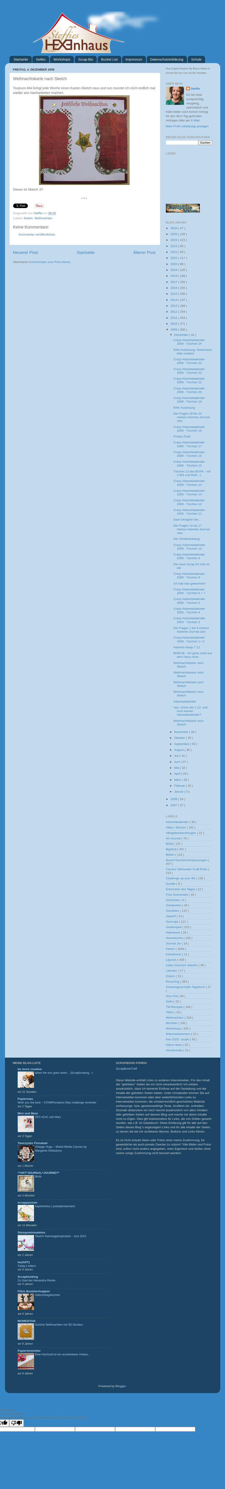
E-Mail (195, 120)
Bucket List (109, 59)
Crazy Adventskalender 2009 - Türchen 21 (189, 380)
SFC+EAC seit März (48, 1117)
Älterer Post (144, 252)
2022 (174, 252)
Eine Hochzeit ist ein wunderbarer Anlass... (62, 1354)
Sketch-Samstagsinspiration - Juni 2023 (60, 1236)
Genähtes (173, 910)
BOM (170, 843)
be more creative (30, 1069)
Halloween (173, 932)
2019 (174, 270)
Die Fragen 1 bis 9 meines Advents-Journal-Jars (191, 629)
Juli (177, 755)
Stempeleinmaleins (31, 1232)
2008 (174, 799)
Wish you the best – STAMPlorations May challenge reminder (57, 1102)
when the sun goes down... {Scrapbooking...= (64, 1072)
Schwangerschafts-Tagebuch (186, 987)
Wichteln (172, 1023)
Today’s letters (27, 1266)
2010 (174, 323)
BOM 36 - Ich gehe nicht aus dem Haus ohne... (192, 655)
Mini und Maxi (28, 1113)
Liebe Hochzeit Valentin (182, 965)
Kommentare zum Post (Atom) (49, 262)
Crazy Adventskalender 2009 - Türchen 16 (189, 453)
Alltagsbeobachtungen (181, 833)
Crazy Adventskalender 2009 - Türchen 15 (189, 463)
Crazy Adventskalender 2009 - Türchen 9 (189, 556)
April (177, 773)
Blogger (120, 1386)
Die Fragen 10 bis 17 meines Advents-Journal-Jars (191, 529)
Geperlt (171, 916)
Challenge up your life (181, 878)
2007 (174, 805)
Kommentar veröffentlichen (37, 234)
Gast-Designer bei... (187, 519)
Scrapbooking (28, 1276)
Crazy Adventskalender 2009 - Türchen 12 (189, 502)
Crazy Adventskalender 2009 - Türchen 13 (189, 492)
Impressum (134, 59)
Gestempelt (174, 927)
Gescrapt (172, 921)
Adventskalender (184, 701)
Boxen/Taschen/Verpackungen (187, 860)
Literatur (172, 970)
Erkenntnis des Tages (181, 889)
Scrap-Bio (85, 59)
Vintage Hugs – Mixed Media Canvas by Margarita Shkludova (61, 1148)
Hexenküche (175, 938)
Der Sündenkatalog (186, 539)
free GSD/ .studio (178, 1039)
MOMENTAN (27, 1321)
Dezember (181, 335)
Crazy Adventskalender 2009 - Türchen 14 (189, 482)
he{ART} (24, 1262)
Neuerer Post (25, 252)
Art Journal (173, 838)
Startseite (21, 59)
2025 (174, 234)
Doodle (171, 883)
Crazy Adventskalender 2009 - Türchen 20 (189, 390)
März (178, 779)
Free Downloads (177, 894)
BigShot (171, 849)
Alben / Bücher (176, 827)
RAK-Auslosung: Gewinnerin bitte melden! (192, 351)
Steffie (38, 213)
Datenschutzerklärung (166, 59)
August (179, 750)
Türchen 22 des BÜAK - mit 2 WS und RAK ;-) (191, 473)
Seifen (41, 59)
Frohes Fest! (182, 436)
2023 (174, 246)
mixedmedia (174, 1050)
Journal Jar (174, 943)
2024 (174, 240)
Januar (179, 791)
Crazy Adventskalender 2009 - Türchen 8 (189, 575)
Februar (180, 785)
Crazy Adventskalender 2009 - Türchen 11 (189, 511)
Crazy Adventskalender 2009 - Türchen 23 (189, 361)
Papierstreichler (29, 1350)
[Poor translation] (16, 1423)
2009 (174, 329)
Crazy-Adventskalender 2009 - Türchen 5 (189, 600)
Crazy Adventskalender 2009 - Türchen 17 (189, 444)
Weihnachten (43, 218)
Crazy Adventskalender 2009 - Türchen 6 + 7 (189, 591)
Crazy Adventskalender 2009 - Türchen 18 (189, 428)
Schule (196, 59)
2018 (174, 276)
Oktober (180, 738)
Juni (177, 762)
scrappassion (27, 1202)
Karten (28, 218)
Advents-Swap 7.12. (187, 647)
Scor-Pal (172, 996)
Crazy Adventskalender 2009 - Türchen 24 (189, 341)
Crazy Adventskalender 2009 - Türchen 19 (189, 399)
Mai (177, 767)
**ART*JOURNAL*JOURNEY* (39, 1172)
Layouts (171, 959)
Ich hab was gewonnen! (189, 583)
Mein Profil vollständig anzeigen (187, 126)
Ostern (171, 976)
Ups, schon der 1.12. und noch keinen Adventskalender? (190, 711)
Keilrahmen (174, 954)
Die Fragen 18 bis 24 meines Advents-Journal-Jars (191, 417)
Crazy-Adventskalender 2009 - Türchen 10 (189, 546)
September (182, 744)
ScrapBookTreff (126, 1068)
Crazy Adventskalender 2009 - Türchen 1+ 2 (189, 639)
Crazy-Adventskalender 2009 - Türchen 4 (189, 610)
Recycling (173, 981)
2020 (174, 264)
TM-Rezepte (175, 1007)
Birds (38, 1176)
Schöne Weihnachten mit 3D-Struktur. (59, 1324)
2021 (174, 258)
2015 (174, 293)
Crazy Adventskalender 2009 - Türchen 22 (189, 370)
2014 (174, 300)
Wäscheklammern (178, 1034)
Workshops (61, 59)
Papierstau (25, 1099)
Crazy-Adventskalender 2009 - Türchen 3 (189, 620)
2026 (174, 228)
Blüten (170, 854)
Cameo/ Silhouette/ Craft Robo (187, 869)
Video (170, 1012)
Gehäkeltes (174, 905)
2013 (174, 305)
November (181, 732)
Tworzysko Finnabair (33, 1143)
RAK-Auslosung (184, 407)
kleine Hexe (174, 1045)
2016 (174, 288)
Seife (170, 1001)
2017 (174, 282)
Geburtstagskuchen (47, 1295)
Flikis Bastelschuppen (34, 1291)
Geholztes (173, 900)
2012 (174, 311)
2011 (174, 317)
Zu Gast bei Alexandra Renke (37, 1280)
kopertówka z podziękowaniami (55, 1206)
